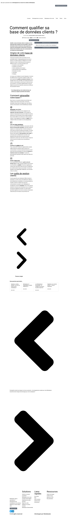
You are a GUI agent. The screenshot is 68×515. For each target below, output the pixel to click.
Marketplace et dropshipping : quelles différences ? (27, 285)
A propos (29, 18)
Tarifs (57, 18)
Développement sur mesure (37, 18)
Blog (27, 35)
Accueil (24, 35)
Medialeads (26, 184)
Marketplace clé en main (49, 18)
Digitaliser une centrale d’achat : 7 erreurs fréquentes (52, 285)
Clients (61, 18)
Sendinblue (20, 181)
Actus (65, 18)
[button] (21, 237)
